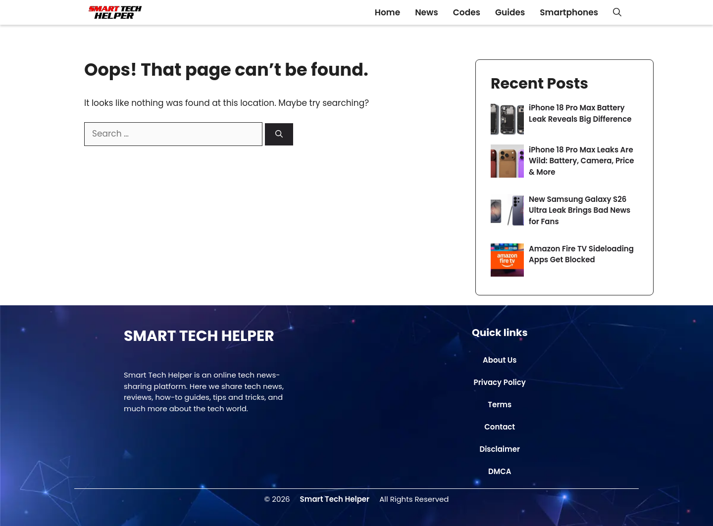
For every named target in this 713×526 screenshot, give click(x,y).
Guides (510, 12)
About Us (499, 360)
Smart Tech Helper (335, 499)
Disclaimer (499, 449)
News (426, 12)
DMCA (499, 471)
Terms (499, 404)
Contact (499, 427)
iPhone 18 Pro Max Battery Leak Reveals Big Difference (580, 113)
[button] (617, 12)
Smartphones (569, 12)
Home (387, 12)
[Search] (279, 134)
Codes (466, 12)
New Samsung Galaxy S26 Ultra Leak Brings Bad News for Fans (579, 210)
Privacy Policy (500, 382)
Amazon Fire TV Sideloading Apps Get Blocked (581, 254)
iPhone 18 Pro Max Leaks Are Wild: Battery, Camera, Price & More (581, 160)
